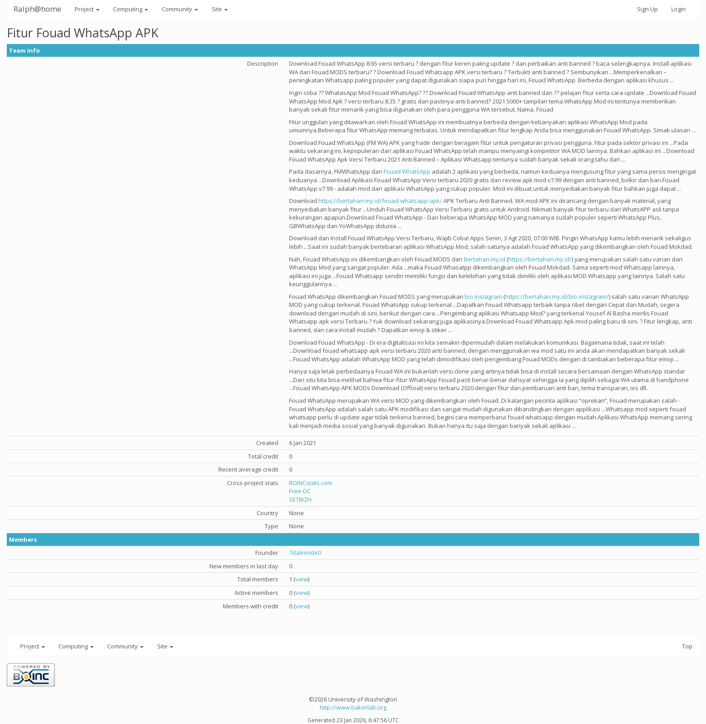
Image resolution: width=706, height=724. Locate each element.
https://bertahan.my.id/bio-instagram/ (557, 296)
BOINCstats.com (310, 483)
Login (678, 9)
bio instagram (483, 296)
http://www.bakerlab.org (353, 707)
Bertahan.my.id (484, 259)
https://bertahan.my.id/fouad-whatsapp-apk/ (380, 201)
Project (87, 9)
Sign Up (647, 9)
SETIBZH (300, 499)
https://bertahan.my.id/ (540, 259)
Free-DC (300, 491)
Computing (130, 9)
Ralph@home (37, 9)
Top (687, 646)
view (301, 579)
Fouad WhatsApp (407, 171)
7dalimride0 (305, 553)
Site (220, 9)
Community (180, 9)
